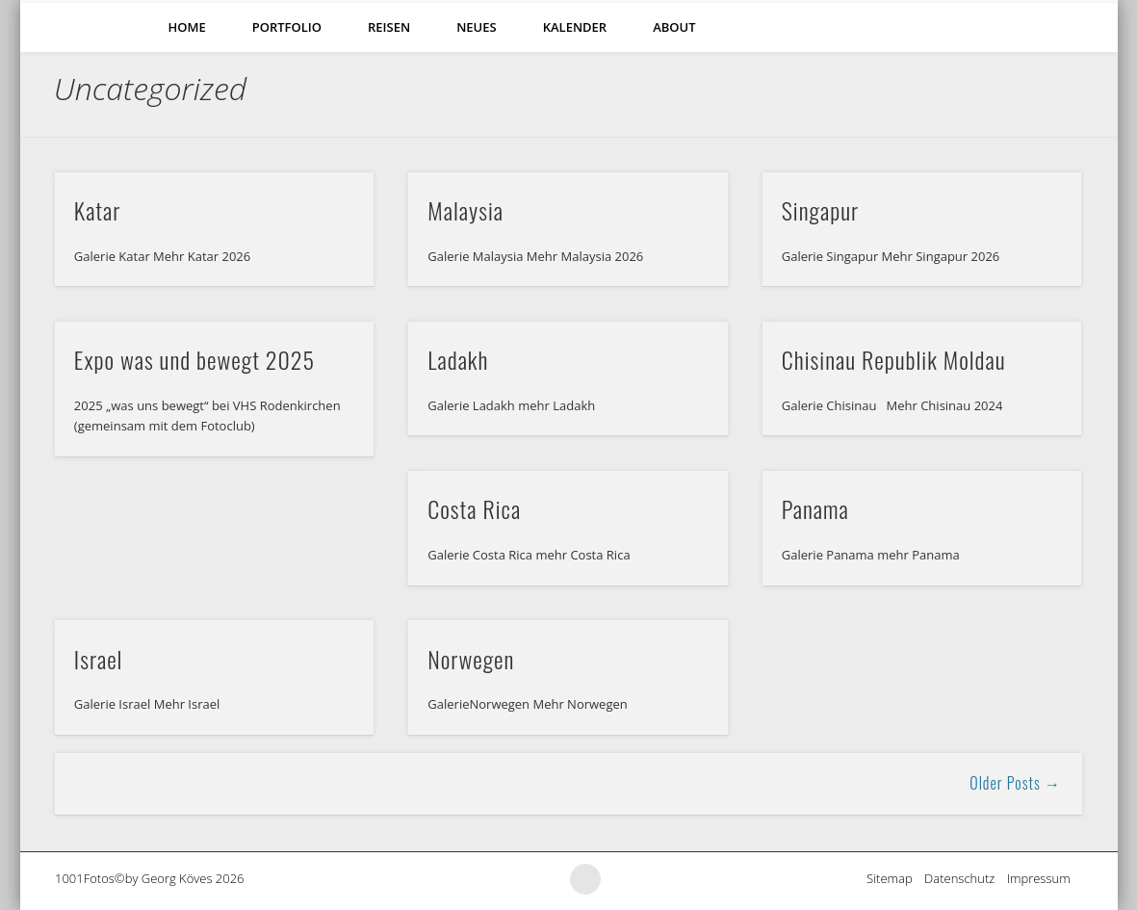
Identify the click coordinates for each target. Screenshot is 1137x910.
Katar (97, 210)
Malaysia (465, 210)
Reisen (389, 27)
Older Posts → (1015, 782)
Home (187, 27)
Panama (815, 508)
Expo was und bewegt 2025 (194, 359)
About (674, 27)
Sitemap (895, 878)
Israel (98, 658)
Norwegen (470, 658)
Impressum (1044, 878)
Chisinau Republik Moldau (894, 359)
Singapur (820, 210)
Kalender (575, 27)
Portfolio (287, 27)
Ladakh (457, 359)
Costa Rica (474, 508)
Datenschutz (965, 878)
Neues (476, 27)
